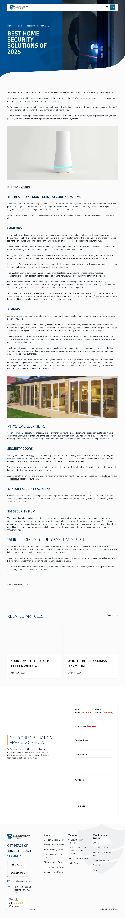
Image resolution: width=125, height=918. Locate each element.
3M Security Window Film (102, 854)
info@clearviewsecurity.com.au (23, 881)
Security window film (16, 521)
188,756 (110, 546)
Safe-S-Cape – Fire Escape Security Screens (77, 850)
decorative (14, 479)
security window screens (47, 498)
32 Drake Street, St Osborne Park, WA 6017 (22, 890)
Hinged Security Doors (54, 867)
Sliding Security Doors (54, 844)
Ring (9, 209)
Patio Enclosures (75, 863)
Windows (72, 835)
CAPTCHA (79, 782)
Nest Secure (73, 206)
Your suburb (86, 728)
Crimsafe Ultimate (100, 847)
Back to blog (112, 617)
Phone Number (104, 713)
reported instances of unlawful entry (23, 549)
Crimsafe (34, 438)
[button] (16, 903)
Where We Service (101, 860)
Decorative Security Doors (53, 856)
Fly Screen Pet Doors (53, 862)
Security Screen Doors (54, 840)
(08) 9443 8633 (17, 873)
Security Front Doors (53, 872)
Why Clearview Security (100, 836)
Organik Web (113, 909)
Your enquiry (81, 756)
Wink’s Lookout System (101, 206)
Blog (95, 870)
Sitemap (32, 909)
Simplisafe (25, 187)
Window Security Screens (75, 841)
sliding (107, 476)
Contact (96, 865)
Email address (81, 742)
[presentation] (93, 790)
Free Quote (16, 865)
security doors (50, 455)
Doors (47, 835)
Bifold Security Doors (53, 849)
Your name (83, 713)
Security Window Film (78, 858)
